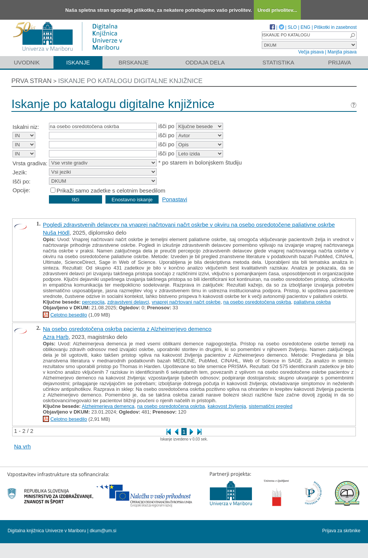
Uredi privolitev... (277, 10)
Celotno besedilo (68, 315)
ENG (305, 27)
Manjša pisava (342, 52)
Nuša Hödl (56, 232)
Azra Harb (56, 337)
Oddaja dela (205, 62)
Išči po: (22, 181)
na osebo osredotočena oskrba (257, 302)
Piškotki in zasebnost (335, 27)
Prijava (339, 62)
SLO (292, 27)
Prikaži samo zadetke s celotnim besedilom (111, 190)
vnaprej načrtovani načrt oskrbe (186, 302)
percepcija (93, 302)
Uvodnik (26, 62)
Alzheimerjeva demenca (108, 406)
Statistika (278, 62)
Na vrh (22, 446)
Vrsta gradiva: (30, 163)
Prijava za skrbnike (341, 530)
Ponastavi (174, 199)
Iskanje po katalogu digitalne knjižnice (130, 81)
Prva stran (31, 81)
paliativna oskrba (312, 302)
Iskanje (78, 62)
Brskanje (133, 62)
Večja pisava (311, 52)
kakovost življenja (227, 406)
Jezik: (20, 172)
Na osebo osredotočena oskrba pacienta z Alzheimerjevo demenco (127, 329)
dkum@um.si (103, 530)
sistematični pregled (271, 406)
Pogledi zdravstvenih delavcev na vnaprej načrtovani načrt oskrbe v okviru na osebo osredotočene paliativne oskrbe (189, 224)
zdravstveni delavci (128, 302)
